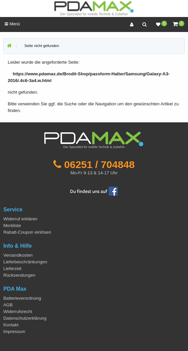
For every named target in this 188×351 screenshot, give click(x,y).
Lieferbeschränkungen (25, 261)
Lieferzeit (12, 268)
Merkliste (12, 225)
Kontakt (10, 324)
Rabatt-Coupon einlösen (27, 232)
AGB (8, 304)
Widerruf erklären (20, 218)
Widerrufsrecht (17, 311)
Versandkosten (18, 255)
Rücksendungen (19, 275)
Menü (12, 24)
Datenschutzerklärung (24, 318)
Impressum (14, 331)
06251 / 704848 (99, 164)
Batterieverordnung (22, 298)
